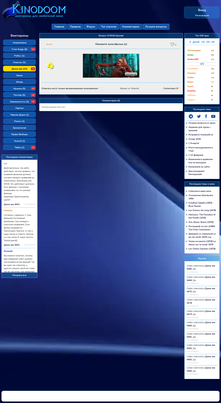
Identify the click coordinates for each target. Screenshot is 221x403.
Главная (59, 26)
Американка (19, 42)
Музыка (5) (24, 88)
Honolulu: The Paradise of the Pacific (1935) (201, 216)
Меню (19, 75)
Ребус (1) (19, 55)
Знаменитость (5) (22, 101)
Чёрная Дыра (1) (19, 114)
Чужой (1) (19, 141)
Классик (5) (19, 62)
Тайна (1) (25, 147)
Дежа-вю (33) (23, 68)
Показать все (19, 275)
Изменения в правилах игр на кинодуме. (200, 161)
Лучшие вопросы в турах (201, 123)
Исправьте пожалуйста (200, 134)
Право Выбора (19, 134)
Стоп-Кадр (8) (23, 49)
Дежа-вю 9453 (12, 204)
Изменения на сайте (199, 166)
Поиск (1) (19, 121)
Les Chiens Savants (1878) (202, 248)
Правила (75, 26)
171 (202, 64)
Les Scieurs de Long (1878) (202, 210)
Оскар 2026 (194, 139)
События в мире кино (199, 191)
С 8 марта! (193, 143)
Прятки (20, 108)
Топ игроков (108, 26)
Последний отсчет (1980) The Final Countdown (201, 228)
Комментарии (130, 26)
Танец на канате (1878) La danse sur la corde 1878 (202, 243)
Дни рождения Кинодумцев (196, 173)
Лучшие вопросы (156, 26)
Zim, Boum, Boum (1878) (201, 222)
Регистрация (202, 15)
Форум (91, 26)
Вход (202, 10)
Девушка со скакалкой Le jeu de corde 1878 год (202, 235)
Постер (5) (24, 95)
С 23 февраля (195, 155)
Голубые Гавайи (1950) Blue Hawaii (200, 204)
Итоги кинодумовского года (200, 149)
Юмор (19, 82)
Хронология (19, 127)
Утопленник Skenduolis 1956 (200, 197)
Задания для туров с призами (199, 129)
